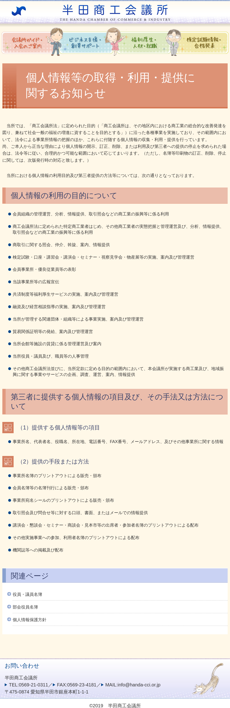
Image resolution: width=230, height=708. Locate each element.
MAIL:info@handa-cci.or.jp (133, 684)
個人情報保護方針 (29, 619)
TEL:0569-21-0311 (28, 684)
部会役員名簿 (25, 607)
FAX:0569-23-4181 (76, 684)
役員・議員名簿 (27, 594)
